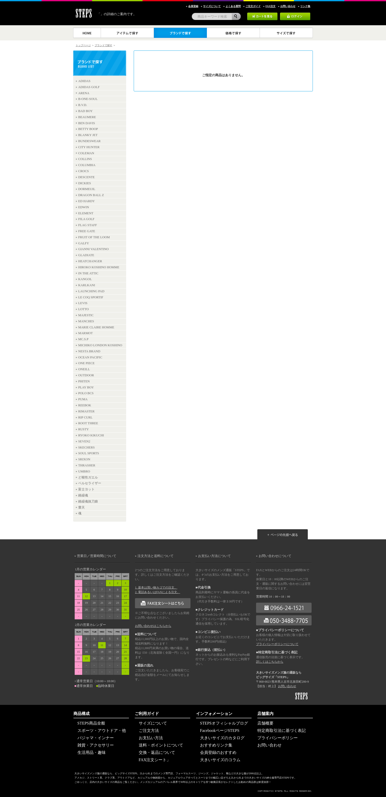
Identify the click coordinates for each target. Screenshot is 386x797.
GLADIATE (86, 255)
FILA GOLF (86, 219)
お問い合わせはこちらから (153, 626)
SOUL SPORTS (88, 453)
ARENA (83, 93)
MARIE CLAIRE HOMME (96, 327)
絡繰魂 (83, 495)
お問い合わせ (287, 686)
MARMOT (85, 333)
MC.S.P (83, 339)
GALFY (83, 243)
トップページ (83, 45)
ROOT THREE (88, 423)
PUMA (83, 399)
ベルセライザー (89, 483)
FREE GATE (86, 231)
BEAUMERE (87, 117)
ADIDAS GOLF (89, 87)
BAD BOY (85, 111)
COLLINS (85, 159)
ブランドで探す (103, 45)
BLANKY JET (88, 135)
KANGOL (85, 279)
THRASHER (86, 465)
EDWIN (83, 207)
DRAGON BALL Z (91, 195)
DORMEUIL (86, 189)
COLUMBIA (86, 165)
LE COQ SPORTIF (90, 297)
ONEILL (84, 369)
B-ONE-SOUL (88, 99)
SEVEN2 (84, 441)
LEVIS (82, 303)
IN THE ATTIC (88, 273)
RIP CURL (85, 417)
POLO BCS (86, 393)
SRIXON (84, 459)
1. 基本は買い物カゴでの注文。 (156, 587)
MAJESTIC (86, 315)
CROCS (83, 171)
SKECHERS (86, 447)
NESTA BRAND (89, 351)
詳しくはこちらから (269, 661)
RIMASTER (86, 411)
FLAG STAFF (87, 225)
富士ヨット (86, 489)
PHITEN (84, 381)
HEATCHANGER (90, 261)
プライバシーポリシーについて (277, 644)
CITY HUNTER (88, 147)
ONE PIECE (86, 363)
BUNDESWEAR (89, 141)
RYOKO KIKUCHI (91, 435)
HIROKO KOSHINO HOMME (98, 267)
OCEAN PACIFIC (90, 357)
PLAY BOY (86, 387)
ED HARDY (86, 201)
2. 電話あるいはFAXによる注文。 (157, 592)
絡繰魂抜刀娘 (88, 501)
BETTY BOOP (88, 129)
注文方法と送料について (155, 556)
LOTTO (83, 309)
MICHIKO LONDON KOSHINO (100, 345)
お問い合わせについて (275, 556)
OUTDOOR (86, 375)
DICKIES (84, 183)
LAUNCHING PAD (91, 291)
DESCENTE (86, 177)
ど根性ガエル (88, 477)
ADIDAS (84, 81)
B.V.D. (82, 105)
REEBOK (84, 405)
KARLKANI (86, 285)
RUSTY (83, 429)
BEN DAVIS (86, 123)
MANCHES (86, 321)
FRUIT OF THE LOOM (94, 237)
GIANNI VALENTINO (93, 249)
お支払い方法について (214, 556)
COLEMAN (86, 153)
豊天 (81, 507)
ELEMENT (85, 213)
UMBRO (84, 471)
